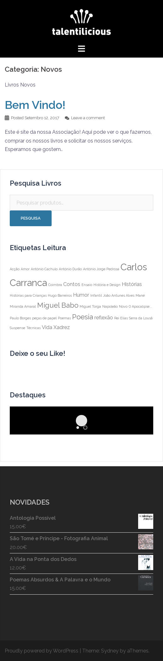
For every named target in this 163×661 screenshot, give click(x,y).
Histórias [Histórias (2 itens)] (132, 284)
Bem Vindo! (35, 104)
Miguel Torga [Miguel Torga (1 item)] (90, 306)
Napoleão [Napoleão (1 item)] (110, 306)
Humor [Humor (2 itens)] (81, 295)
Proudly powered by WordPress (41, 651)
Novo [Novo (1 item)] (123, 306)
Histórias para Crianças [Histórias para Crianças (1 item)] (28, 295)
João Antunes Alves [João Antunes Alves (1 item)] (118, 295)
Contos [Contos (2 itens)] (71, 284)
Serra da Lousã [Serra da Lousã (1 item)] (141, 318)
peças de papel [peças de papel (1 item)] (44, 318)
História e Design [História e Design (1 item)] (107, 285)
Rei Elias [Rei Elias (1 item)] (121, 318)
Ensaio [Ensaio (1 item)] (87, 285)
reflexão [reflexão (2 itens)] (103, 318)
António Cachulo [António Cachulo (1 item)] (44, 269)
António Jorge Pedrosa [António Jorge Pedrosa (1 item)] (101, 269)
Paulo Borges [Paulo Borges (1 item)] (20, 318)
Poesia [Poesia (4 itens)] (82, 317)
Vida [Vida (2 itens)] (47, 327)
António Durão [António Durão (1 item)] (70, 269)
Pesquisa (31, 218)
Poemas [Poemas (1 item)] (64, 318)
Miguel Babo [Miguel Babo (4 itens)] (57, 305)
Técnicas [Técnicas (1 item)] (33, 328)
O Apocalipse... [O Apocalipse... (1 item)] (140, 306)
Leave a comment (88, 117)
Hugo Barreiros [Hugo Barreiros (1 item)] (60, 295)
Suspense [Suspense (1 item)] (17, 328)
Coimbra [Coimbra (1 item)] (55, 285)
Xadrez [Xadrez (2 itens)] (61, 327)
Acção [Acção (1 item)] (15, 269)
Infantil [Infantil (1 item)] (96, 295)
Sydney (110, 651)
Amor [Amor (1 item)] (25, 269)
